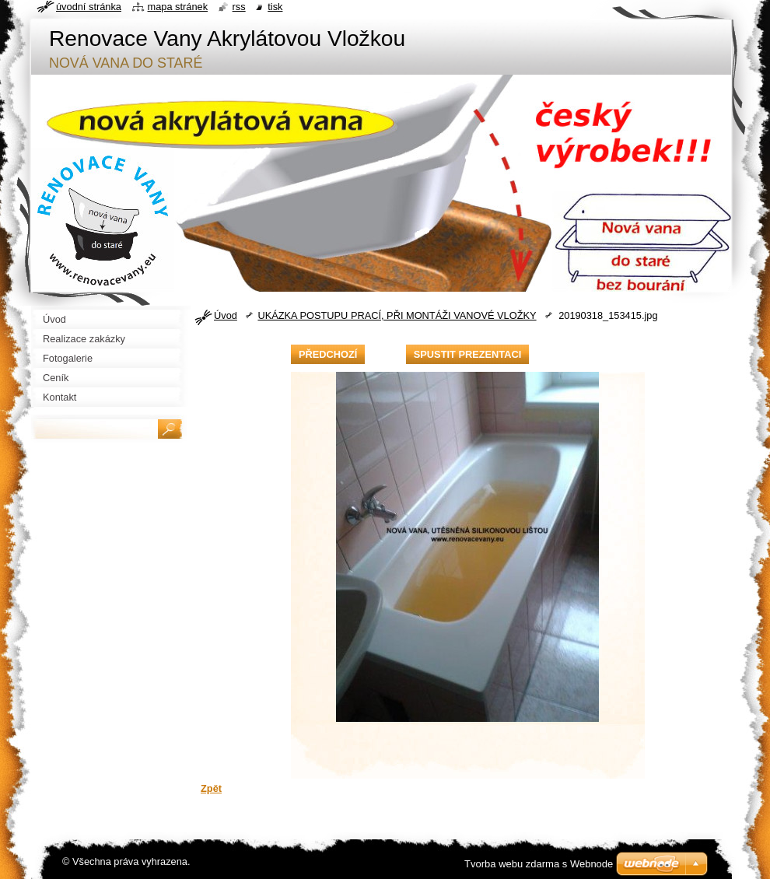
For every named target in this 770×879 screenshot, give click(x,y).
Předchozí (328, 354)
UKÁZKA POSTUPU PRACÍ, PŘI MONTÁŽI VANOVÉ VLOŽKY (396, 315)
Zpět (211, 788)
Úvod (225, 315)
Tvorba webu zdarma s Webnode (538, 864)
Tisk (275, 6)
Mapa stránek (178, 6)
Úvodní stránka (88, 6)
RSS (239, 6)
